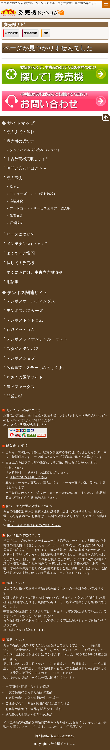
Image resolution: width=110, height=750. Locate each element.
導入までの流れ (21, 132)
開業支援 (14, 396)
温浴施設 (16, 201)
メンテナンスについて (27, 244)
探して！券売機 (20, 263)
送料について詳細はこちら (28, 477)
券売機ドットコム (55, 12)
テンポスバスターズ (25, 310)
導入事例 (14, 178)
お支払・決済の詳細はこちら (27, 424)
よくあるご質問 (21, 253)
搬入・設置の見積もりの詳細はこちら (34, 525)
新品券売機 (11, 33)
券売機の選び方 (20, 141)
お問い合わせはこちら (27, 168)
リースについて (21, 234)
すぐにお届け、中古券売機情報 (34, 272)
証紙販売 (16, 223)
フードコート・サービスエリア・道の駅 (40, 208)
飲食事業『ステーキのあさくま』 (37, 367)
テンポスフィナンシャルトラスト (37, 339)
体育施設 (16, 215)
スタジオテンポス (23, 348)
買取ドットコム (21, 329)
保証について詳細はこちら (26, 630)
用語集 (12, 281)
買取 (46, 33)
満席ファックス (21, 386)
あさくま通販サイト (25, 377)
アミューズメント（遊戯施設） (33, 194)
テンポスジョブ (21, 358)
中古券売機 (30, 33)
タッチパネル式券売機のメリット (35, 150)
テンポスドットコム (25, 320)
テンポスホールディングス (31, 301)
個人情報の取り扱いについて (55, 736)
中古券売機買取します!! (27, 159)
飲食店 (15, 186)
